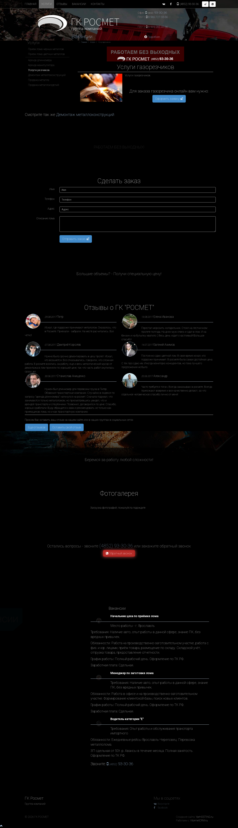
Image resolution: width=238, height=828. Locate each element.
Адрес (51, 208)
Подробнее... (152, 36)
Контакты (97, 4)
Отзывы (62, 4)
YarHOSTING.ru (204, 816)
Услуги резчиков (39, 70)
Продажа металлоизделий (43, 85)
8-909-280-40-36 (158, 27)
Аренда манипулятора (41, 65)
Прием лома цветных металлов (46, 54)
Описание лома (45, 218)
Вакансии (79, 4)
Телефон (50, 198)
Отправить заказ (75, 239)
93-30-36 (188, 4)
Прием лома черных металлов (46, 49)
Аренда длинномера (40, 60)
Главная (30, 4)
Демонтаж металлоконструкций (47, 75)
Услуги (46, 4)
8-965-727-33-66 (158, 17)
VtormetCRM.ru (199, 820)
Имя (52, 189)
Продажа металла (38, 80)
